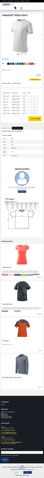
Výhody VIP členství (6, 417)
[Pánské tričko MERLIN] (22, 291)
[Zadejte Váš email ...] (22, 452)
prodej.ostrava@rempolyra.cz (11, 442)
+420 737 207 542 (8, 440)
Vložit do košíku (34, 118)
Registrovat (37, 3)
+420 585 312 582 (8, 430)
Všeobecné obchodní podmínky (8, 412)
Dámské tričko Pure (6, 267)
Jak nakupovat (10, 1)
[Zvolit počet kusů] (31, 96)
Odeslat (5, 459)
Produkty (4, 1)
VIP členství (17, 1)
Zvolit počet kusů (35, 79)
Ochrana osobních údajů (6, 416)
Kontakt (27, 1)
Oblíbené (23, 1)
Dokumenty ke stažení (17, 128)
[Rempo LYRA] (8, 4)
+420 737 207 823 (22, 189)
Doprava (3, 413)
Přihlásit (32, 3)
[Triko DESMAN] (22, 328)
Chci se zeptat (22, 191)
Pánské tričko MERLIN (7, 304)
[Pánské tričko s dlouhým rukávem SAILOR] (22, 364)
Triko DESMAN (5, 340)
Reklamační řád (4, 415)
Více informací (5, 59)
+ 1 (36, 275)
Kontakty (3, 404)
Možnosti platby (4, 414)
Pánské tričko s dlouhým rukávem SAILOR (11, 377)
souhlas (18, 467)
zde (28, 475)
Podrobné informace (6, 128)
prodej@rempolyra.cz (9, 432)
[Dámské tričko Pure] (22, 254)
